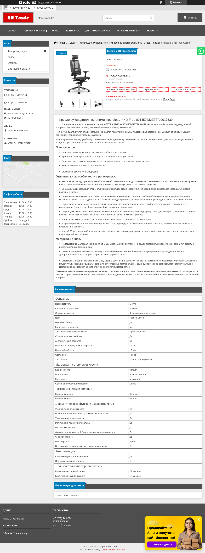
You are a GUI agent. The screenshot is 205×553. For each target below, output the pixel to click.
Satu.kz (117, 546)
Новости (152, 30)
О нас (55, 30)
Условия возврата (128, 30)
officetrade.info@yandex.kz (21, 113)
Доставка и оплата (98, 30)
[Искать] (151, 18)
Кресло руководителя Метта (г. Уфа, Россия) (135, 42)
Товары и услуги (34, 30)
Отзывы (12, 62)
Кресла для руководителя (94, 42)
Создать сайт (44, 2)
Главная (10, 30)
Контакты (72, 30)
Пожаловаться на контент (114, 550)
